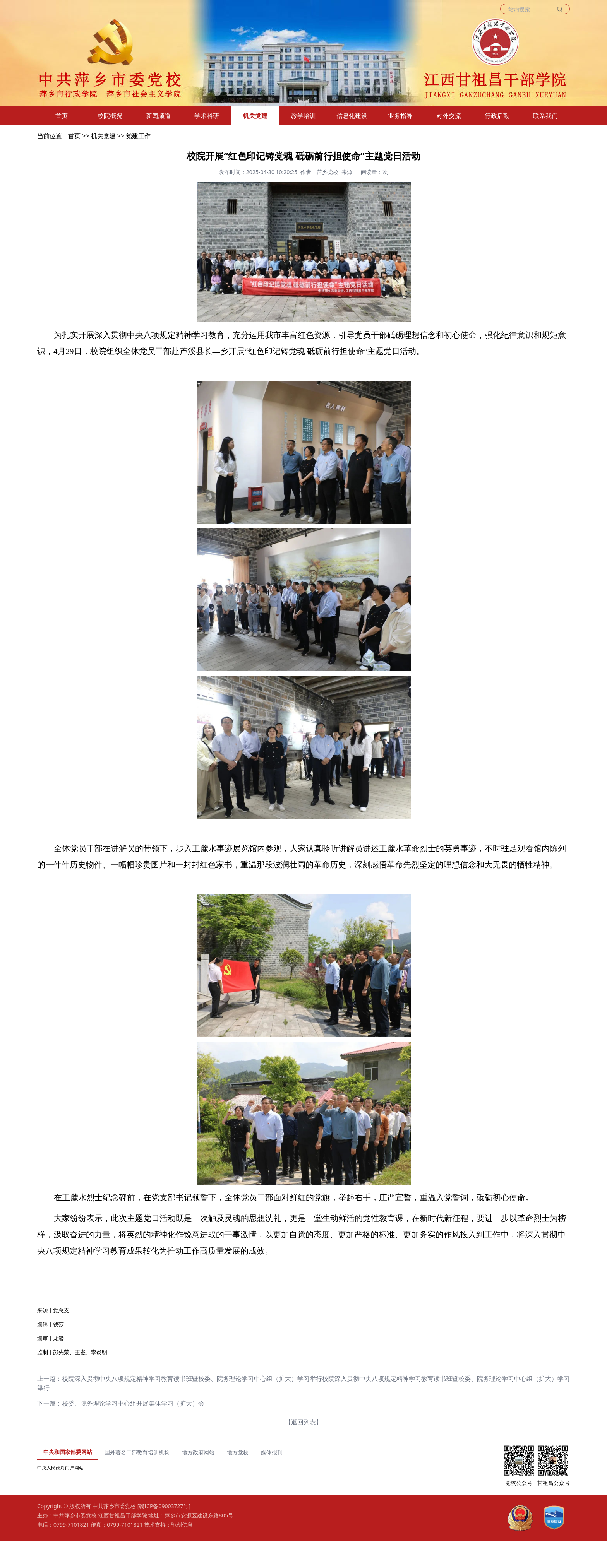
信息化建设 (351, 115)
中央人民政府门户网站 (60, 1467)
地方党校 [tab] (238, 1452)
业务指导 (400, 115)
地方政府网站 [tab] (198, 1452)
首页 (61, 115)
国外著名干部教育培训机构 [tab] (137, 1452)
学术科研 (206, 115)
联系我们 (545, 115)
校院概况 (110, 115)
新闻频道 (158, 115)
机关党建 (255, 115)
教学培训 (303, 115)
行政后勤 (497, 115)
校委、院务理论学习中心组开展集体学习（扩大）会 (133, 1403)
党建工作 (138, 136)
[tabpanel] (213, 1468)
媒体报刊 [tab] (272, 1452)
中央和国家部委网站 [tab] (67, 1451)
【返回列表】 (303, 1422)
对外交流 (448, 115)
